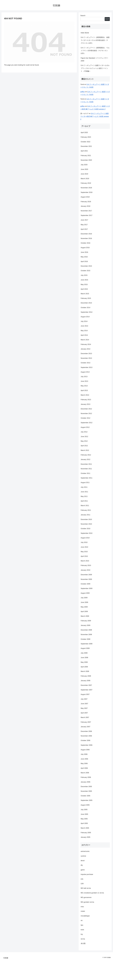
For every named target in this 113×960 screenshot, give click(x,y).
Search (82, 15)
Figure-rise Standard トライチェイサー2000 (94, 59)
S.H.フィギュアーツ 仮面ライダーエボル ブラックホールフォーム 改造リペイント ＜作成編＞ (95, 68)
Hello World (85, 33)
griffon (82, 92)
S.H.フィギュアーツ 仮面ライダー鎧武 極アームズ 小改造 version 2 (94, 116)
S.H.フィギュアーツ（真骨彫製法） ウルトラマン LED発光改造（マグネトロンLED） (95, 50)
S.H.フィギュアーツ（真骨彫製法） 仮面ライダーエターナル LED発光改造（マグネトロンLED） (95, 40)
